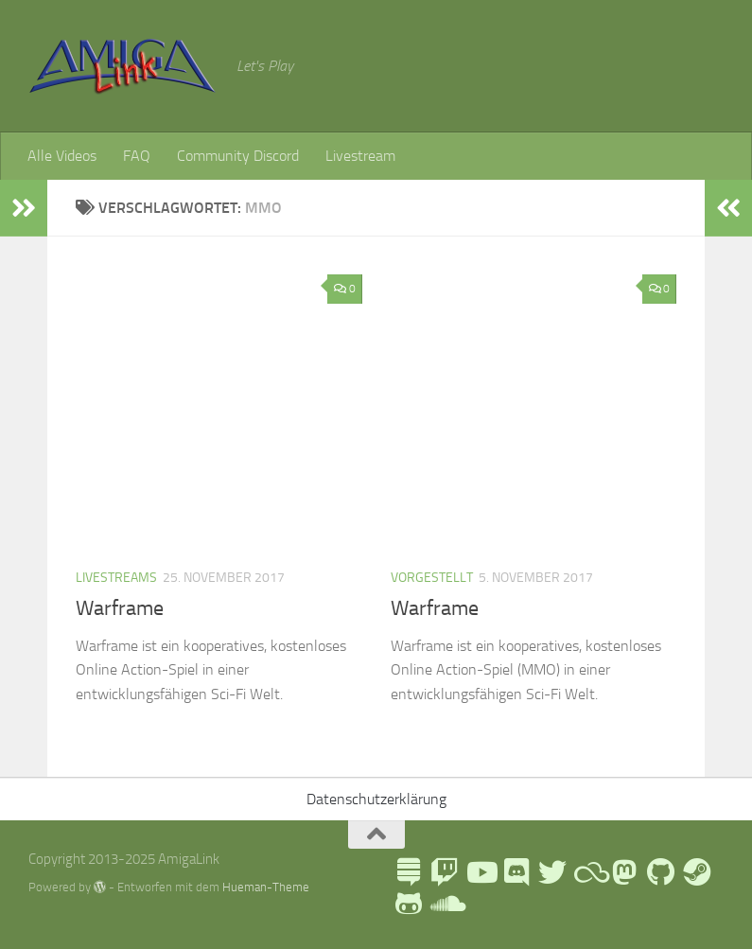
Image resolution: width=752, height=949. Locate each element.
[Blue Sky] (588, 872)
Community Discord (238, 156)
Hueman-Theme (265, 887)
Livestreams (116, 578)
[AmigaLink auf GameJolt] (408, 903)
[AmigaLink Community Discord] (516, 872)
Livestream (360, 156)
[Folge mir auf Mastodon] (624, 872)
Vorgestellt (432, 578)
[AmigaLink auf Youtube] (480, 872)
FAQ (136, 156)
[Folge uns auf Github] (660, 872)
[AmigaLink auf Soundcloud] (444, 903)
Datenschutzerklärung (376, 799)
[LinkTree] (408, 872)
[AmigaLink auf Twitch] (444, 872)
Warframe (120, 608)
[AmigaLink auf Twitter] (552, 872)
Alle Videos (61, 156)
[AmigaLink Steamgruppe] (696, 872)
